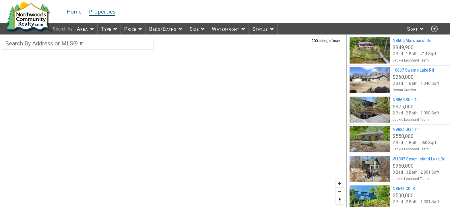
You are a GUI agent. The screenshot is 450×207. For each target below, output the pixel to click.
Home (74, 11)
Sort (412, 29)
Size (194, 29)
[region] (173, 120)
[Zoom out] (339, 191)
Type (106, 29)
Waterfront (225, 29)
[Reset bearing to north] (339, 200)
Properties (102, 11)
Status (260, 29)
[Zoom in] (339, 183)
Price (130, 29)
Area (82, 29)
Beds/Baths (162, 29)
